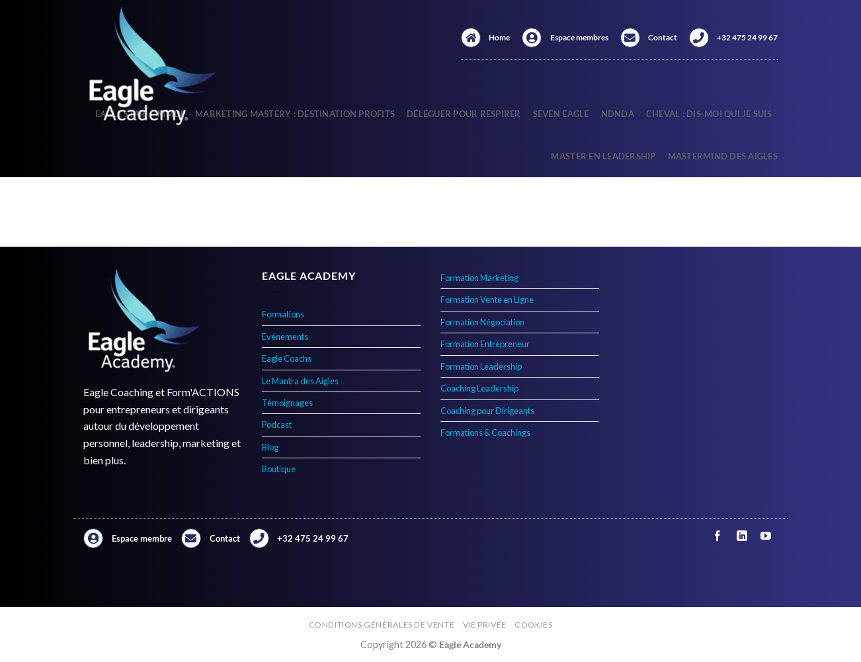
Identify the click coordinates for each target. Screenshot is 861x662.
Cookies (533, 625)
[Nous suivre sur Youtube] (765, 536)
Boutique (279, 469)
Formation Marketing (479, 277)
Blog (270, 447)
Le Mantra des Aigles (300, 381)
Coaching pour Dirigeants (487, 410)
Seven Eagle (561, 113)
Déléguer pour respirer (464, 113)
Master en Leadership (603, 156)
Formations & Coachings (485, 432)
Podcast (277, 424)
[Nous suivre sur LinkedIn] (742, 536)
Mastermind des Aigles (723, 156)
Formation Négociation (482, 322)
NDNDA (617, 113)
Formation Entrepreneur (485, 344)
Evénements (285, 336)
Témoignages (287, 402)
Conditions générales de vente (382, 625)
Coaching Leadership (479, 388)
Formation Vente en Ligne (487, 299)
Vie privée (485, 625)
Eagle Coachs (286, 358)
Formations (283, 314)
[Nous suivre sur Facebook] (718, 536)
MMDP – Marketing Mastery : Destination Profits (276, 113)
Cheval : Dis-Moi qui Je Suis (709, 113)
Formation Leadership (481, 366)
